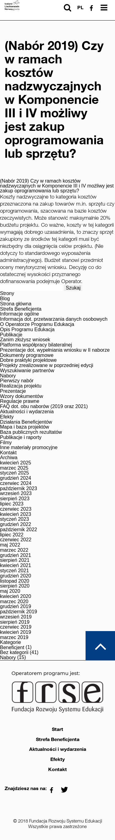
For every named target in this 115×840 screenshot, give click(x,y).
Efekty (6, 416)
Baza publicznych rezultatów (31, 432)
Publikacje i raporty (20, 437)
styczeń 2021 (14, 570)
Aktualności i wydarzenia (27, 411)
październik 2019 (18, 611)
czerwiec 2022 (15, 539)
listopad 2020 (14, 581)
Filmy (6, 442)
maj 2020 (10, 591)
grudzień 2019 (15, 606)
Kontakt (8, 452)
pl (80, 7)
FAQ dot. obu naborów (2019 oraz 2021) (44, 406)
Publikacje (11, 334)
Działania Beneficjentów (26, 422)
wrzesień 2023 (16, 493)
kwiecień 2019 (15, 632)
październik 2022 (18, 529)
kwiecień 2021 (15, 565)
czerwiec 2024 (15, 483)
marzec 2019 (14, 637)
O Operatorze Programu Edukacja (37, 324)
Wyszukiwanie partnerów (27, 370)
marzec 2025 (14, 468)
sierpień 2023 (14, 498)
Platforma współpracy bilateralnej (36, 344)
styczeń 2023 (14, 519)
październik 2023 (18, 488)
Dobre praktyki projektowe (28, 360)
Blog (5, 298)
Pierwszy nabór (16, 380)
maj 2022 (10, 545)
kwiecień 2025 (15, 462)
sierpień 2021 (14, 560)
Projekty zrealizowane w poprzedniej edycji (46, 365)
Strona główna (15, 303)
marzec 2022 (14, 550)
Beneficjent (12, 647)
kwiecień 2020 (15, 596)
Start (57, 729)
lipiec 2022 (12, 534)
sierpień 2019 (14, 622)
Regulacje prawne (19, 401)
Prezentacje (13, 391)
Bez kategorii (14, 652)
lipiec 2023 (12, 503)
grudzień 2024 (15, 478)
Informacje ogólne (19, 314)
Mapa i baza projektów (24, 427)
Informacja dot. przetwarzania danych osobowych (53, 319)
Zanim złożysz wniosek (25, 339)
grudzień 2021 (15, 555)
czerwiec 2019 (15, 627)
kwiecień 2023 (15, 514)
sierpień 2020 (14, 586)
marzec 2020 (14, 601)
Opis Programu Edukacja (27, 329)
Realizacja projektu (20, 386)
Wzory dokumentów (21, 396)
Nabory (8, 375)
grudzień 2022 (15, 524)
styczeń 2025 (14, 473)
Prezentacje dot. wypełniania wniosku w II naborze (55, 350)
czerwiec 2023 (15, 509)
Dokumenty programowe (26, 355)
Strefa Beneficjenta (20, 309)
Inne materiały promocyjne (29, 447)
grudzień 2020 (15, 575)
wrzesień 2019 (16, 617)
